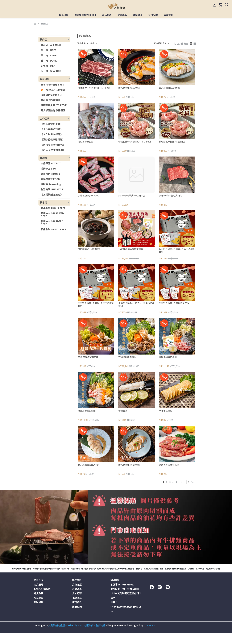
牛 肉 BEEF (48, 50)
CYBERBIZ (150, 625)
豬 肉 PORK (49, 60)
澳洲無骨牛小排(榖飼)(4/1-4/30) (94, 87)
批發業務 (77, 597)
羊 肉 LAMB (49, 55)
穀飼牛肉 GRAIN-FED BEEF (52, 222)
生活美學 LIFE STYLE (52, 189)
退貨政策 (38, 593)
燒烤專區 (137, 15)
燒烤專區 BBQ (48, 168)
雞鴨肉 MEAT (49, 65)
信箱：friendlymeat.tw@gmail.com (126, 606)
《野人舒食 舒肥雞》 (52, 124)
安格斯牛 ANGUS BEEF (53, 208)
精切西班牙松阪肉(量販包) (172, 141)
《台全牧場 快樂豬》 (52, 134)
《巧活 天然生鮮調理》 (53, 150)
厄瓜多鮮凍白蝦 (85, 141)
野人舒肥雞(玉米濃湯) (170, 87)
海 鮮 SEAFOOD (51, 71)
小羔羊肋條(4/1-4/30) (88, 195)
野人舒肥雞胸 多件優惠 (53, 110)
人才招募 (77, 593)
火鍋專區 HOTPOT (51, 163)
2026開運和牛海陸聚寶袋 (130, 249)
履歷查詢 (77, 606)
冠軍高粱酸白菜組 (87, 410)
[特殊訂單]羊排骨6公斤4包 (131, 195)
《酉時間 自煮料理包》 (53, 144)
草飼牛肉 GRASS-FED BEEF (52, 214)
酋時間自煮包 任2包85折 (54, 105)
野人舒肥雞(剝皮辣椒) (129, 464)
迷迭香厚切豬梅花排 (169, 464)
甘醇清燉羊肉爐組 (127, 357)
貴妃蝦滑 (122, 410)
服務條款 (38, 597)
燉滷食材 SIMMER (50, 174)
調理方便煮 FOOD (50, 179)
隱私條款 (38, 602)
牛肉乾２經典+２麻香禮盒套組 (174, 303)
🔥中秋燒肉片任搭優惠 (53, 89)
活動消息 (77, 589)
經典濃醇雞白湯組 (168, 357)
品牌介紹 (77, 584)
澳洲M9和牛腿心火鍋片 (170, 195)
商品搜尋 (38, 584)
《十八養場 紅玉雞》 (52, 129)
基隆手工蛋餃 (165, 410)
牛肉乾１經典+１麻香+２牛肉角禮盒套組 (177, 250)
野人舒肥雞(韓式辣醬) (129, 87)
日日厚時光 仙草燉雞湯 (89, 249)
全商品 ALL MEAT (51, 45)
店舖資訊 (168, 15)
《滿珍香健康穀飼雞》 (53, 139)
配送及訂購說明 (42, 589)
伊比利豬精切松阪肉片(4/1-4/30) (134, 141)
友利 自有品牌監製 (50, 100)
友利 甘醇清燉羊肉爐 (88, 357)
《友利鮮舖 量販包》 (52, 194)
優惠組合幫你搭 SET (85, 15)
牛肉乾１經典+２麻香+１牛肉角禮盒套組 (96, 304)
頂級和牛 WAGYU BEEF (53, 229)
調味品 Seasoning (51, 184)
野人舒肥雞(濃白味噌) (88, 464)
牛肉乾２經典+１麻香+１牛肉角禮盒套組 (136, 304)
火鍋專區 (122, 15)
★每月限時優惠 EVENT (53, 84)
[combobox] (82, 43)
